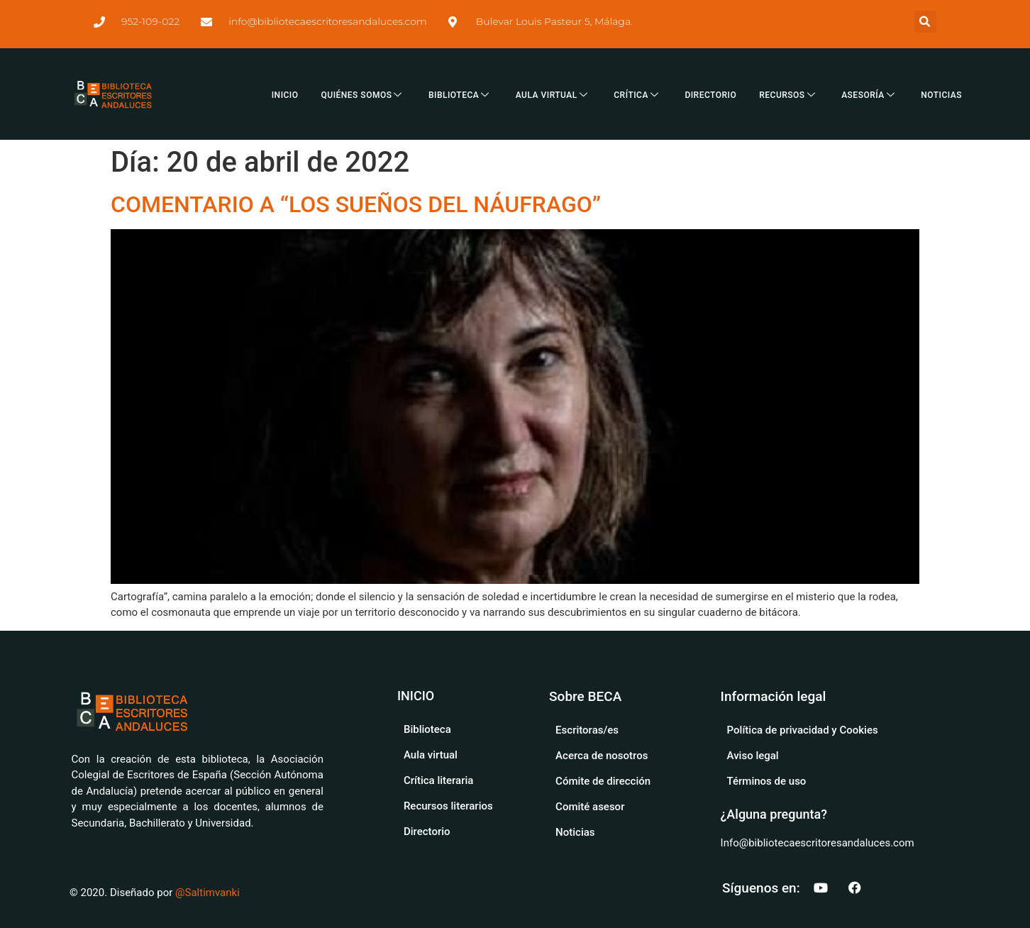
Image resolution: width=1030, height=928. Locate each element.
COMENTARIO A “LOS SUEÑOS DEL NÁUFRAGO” (356, 204)
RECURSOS (789, 95)
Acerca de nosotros (601, 755)
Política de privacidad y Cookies (802, 730)
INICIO (285, 95)
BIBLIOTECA (460, 95)
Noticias (574, 832)
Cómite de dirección (602, 781)
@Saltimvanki (207, 892)
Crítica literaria (439, 780)
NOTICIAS (941, 95)
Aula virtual (431, 755)
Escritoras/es (587, 730)
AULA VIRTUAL (554, 95)
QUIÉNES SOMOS (363, 95)
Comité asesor (589, 806)
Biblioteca (427, 729)
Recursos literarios (448, 806)
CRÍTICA (638, 95)
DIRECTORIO (710, 95)
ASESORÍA (869, 95)
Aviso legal (753, 755)
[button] (925, 22)
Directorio (427, 831)
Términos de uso (767, 781)
